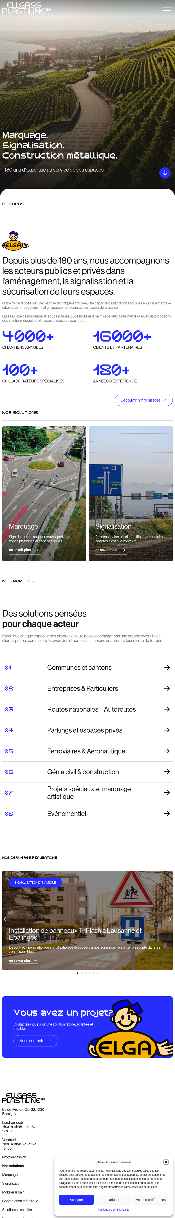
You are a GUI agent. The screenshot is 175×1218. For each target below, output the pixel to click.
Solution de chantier (17, 1210)
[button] (166, 1162)
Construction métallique (20, 1201)
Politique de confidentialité (113, 1209)
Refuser (114, 1200)
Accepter (76, 1200)
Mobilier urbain (13, 1192)
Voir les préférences (151, 1200)
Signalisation (11, 1183)
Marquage (10, 1175)
